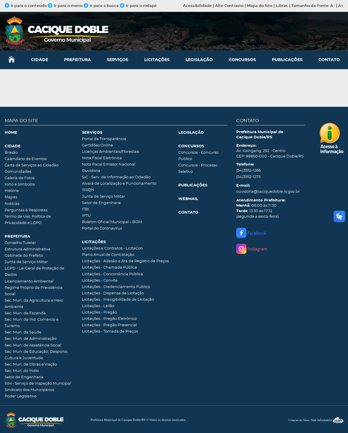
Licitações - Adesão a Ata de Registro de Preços (125, 261)
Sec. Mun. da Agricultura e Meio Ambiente (34, 304)
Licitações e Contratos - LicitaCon (112, 248)
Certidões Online (97, 145)
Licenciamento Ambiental (29, 281)
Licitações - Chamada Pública (109, 267)
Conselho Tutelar (20, 243)
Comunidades (18, 172)
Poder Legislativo (20, 396)
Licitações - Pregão (99, 312)
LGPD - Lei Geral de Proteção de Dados (34, 272)
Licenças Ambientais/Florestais (110, 152)
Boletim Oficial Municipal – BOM (112, 222)
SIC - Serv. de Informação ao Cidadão (116, 177)
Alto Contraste (229, 6)
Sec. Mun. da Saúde (23, 332)
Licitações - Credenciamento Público (116, 287)
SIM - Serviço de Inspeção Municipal (38, 384)
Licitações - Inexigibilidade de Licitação (118, 300)
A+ (340, 6)
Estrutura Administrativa (27, 249)
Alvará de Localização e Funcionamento (119, 184)
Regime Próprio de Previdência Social (34, 291)
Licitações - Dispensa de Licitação (113, 293)
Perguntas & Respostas (26, 210)
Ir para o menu (66, 6)
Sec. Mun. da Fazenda (25, 313)
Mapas (11, 197)
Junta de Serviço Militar (26, 262)
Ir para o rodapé (138, 6)
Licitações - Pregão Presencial (109, 325)
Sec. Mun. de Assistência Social (33, 345)
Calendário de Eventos (26, 159)
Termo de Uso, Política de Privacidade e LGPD (28, 220)
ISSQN (88, 190)
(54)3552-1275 (248, 177)
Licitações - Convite (100, 280)
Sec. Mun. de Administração (30, 339)
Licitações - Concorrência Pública (112, 274)
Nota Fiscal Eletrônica (102, 158)
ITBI (85, 209)
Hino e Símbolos (20, 184)
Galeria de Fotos (19, 178)
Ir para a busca (101, 6)
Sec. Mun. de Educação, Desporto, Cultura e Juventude (36, 355)
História (12, 191)
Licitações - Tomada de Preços (110, 331)
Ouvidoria (91, 171)
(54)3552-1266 (248, 171)
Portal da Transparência (104, 139)
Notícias (12, 204)
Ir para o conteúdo (26, 6)
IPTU (86, 216)
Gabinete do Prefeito (24, 256)
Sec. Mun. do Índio (22, 371)
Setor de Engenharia (24, 377)
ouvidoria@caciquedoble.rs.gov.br (268, 192)
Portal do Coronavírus (102, 228)
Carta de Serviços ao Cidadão (31, 165)
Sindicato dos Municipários (29, 390)
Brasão (11, 153)
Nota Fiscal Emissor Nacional (108, 164)
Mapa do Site (259, 6)
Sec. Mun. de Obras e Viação (31, 364)
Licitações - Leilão (98, 306)
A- (332, 6)
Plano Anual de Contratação (108, 255)
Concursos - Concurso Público (198, 156)
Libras (282, 6)
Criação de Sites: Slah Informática (315, 420)
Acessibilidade (197, 6)
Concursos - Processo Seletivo (197, 169)
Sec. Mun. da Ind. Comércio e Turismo (31, 323)
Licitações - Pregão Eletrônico (109, 319)
